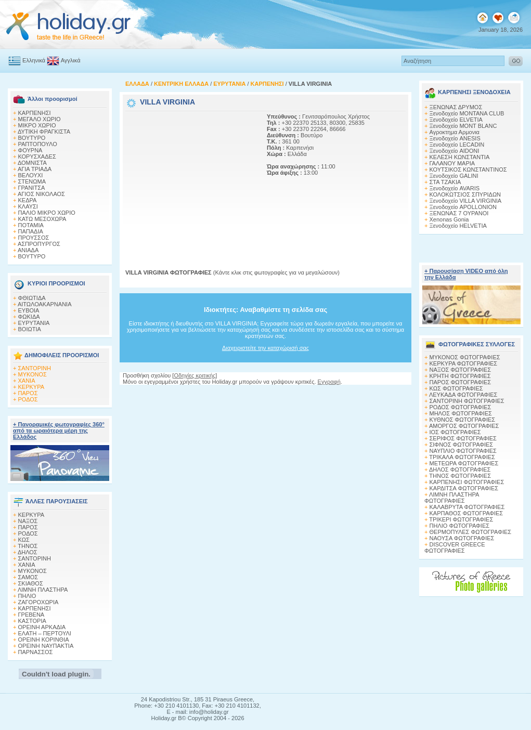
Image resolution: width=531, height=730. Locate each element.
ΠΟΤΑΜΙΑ (31, 225)
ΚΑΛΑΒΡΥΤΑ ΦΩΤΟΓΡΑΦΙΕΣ (467, 507)
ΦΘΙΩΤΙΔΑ (32, 298)
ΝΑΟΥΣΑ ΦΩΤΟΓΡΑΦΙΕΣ (462, 538)
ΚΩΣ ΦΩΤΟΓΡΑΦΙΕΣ (456, 388)
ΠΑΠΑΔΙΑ (30, 231)
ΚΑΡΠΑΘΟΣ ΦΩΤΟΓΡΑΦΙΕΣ (466, 513)
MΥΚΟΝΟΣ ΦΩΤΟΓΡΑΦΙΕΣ (465, 357)
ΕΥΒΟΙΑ (29, 310)
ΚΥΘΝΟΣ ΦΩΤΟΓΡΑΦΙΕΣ (463, 419)
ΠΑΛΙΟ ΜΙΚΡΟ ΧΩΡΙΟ (46, 213)
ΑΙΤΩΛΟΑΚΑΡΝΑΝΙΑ (45, 304)
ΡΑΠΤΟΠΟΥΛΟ (37, 144)
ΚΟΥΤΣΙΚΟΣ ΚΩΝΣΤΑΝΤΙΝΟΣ (468, 169)
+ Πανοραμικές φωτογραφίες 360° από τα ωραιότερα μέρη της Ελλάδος (59, 430)
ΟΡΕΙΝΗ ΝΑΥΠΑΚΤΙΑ (46, 646)
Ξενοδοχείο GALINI (454, 176)
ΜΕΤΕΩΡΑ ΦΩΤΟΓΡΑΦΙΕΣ (464, 463)
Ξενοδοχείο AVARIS (455, 188)
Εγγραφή (329, 382)
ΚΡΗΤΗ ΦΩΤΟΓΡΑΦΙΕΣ (460, 376)
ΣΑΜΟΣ (28, 577)
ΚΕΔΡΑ (27, 200)
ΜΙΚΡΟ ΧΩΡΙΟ (37, 125)
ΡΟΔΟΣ (28, 399)
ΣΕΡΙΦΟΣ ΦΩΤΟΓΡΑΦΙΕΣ (463, 438)
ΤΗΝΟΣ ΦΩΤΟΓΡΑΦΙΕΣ (460, 476)
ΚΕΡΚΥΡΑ (31, 387)
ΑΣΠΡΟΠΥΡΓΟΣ (39, 244)
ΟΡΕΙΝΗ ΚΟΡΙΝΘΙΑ (43, 639)
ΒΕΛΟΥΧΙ (30, 175)
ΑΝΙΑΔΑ (28, 250)
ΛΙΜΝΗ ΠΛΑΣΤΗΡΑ (43, 589)
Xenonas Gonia (449, 219)
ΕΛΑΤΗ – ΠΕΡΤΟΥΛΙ (44, 633)
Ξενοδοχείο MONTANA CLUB (467, 113)
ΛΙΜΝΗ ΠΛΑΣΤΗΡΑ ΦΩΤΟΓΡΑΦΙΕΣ (451, 497)
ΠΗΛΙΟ (27, 596)
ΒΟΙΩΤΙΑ (29, 329)
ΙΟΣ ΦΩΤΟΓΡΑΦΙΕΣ (455, 432)
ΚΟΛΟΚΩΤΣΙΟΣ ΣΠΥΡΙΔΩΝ (465, 194)
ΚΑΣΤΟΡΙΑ (32, 621)
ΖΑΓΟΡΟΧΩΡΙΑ (38, 602)
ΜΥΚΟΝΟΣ (32, 374)
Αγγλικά (71, 60)
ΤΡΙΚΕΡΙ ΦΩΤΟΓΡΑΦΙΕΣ (461, 519)
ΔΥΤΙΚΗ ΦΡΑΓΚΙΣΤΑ (44, 131)
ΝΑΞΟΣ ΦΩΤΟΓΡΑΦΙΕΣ (460, 370)
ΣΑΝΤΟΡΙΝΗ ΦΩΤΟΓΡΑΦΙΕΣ (467, 401)
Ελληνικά (33, 60)
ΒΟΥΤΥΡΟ (32, 138)
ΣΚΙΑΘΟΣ (30, 583)
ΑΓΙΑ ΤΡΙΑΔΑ (34, 169)
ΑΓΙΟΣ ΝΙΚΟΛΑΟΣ (41, 194)
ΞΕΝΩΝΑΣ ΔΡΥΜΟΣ (456, 107)
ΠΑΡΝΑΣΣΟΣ (35, 652)
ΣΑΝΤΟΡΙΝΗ (34, 368)
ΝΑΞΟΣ (28, 521)
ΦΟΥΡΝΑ (30, 150)
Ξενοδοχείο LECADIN (457, 144)
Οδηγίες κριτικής (194, 375)
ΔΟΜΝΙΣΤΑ (32, 163)
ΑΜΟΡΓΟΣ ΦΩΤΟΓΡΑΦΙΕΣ (464, 426)
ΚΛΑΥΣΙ (28, 206)
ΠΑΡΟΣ (28, 393)
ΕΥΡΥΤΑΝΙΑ (34, 323)
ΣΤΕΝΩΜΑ (32, 181)
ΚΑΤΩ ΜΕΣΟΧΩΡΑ (42, 219)
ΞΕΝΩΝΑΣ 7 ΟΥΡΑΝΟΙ (459, 213)
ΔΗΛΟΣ (27, 552)
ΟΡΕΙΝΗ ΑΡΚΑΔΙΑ (42, 627)
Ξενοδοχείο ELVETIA (456, 119)
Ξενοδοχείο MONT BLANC (463, 126)
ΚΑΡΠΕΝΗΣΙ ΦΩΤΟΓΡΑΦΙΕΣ (467, 482)
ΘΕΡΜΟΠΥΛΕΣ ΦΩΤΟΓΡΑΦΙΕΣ (471, 532)
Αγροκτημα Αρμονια (455, 132)
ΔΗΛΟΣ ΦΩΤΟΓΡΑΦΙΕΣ (459, 469)
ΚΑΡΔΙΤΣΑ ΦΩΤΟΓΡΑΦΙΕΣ (464, 488)
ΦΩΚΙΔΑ (29, 317)
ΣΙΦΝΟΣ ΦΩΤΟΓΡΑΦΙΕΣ (462, 444)
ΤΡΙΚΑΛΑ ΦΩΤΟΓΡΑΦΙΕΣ (462, 457)
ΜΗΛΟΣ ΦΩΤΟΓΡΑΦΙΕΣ (461, 413)
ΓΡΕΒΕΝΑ (31, 614)
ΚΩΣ (24, 540)
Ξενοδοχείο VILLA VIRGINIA (466, 201)
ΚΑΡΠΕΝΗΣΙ (34, 113)
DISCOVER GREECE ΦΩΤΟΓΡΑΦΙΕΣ (454, 547)
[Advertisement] (190, 178)
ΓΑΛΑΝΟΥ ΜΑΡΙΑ (452, 163)
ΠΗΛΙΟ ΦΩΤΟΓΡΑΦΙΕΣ (460, 526)
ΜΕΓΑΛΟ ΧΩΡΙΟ (39, 119)
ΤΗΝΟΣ (27, 546)
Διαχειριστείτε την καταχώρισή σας (265, 348)
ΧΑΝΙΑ (26, 380)
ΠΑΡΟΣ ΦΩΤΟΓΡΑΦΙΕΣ (460, 382)
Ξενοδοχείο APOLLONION (463, 207)
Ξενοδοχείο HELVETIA (458, 226)
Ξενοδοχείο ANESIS (455, 138)
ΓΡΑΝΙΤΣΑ (31, 188)
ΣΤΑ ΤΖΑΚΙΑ (445, 182)
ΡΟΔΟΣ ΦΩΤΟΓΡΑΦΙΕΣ (460, 407)
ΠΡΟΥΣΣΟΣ (33, 237)
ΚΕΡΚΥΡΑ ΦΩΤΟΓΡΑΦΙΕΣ (464, 363)
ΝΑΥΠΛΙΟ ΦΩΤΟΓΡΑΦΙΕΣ (463, 451)
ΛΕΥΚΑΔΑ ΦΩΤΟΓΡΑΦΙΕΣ (463, 395)
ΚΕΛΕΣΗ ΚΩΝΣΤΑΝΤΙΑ (460, 157)
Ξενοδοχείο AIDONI (455, 151)
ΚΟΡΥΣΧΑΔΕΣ (37, 156)
